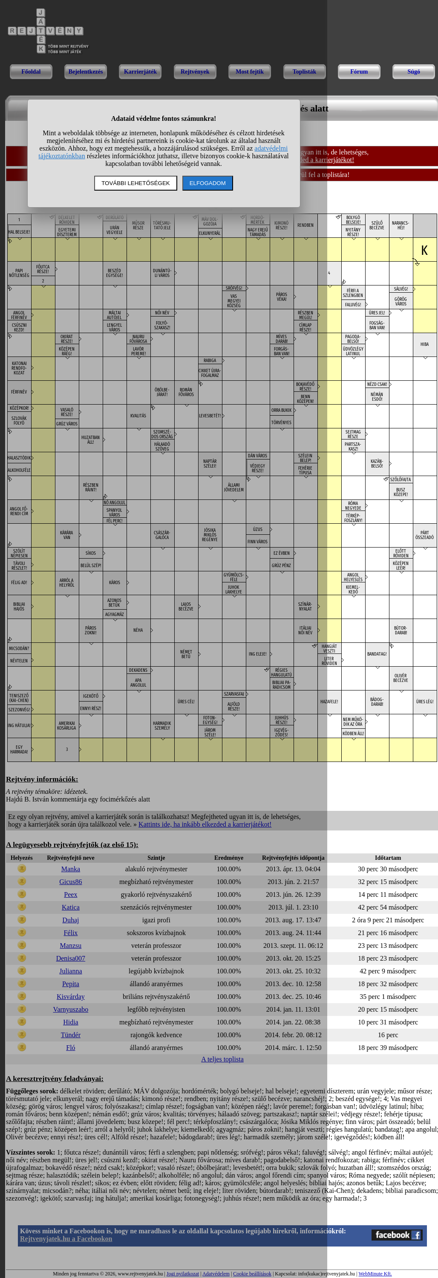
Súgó (413, 71)
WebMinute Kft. (375, 1274)
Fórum (359, 71)
